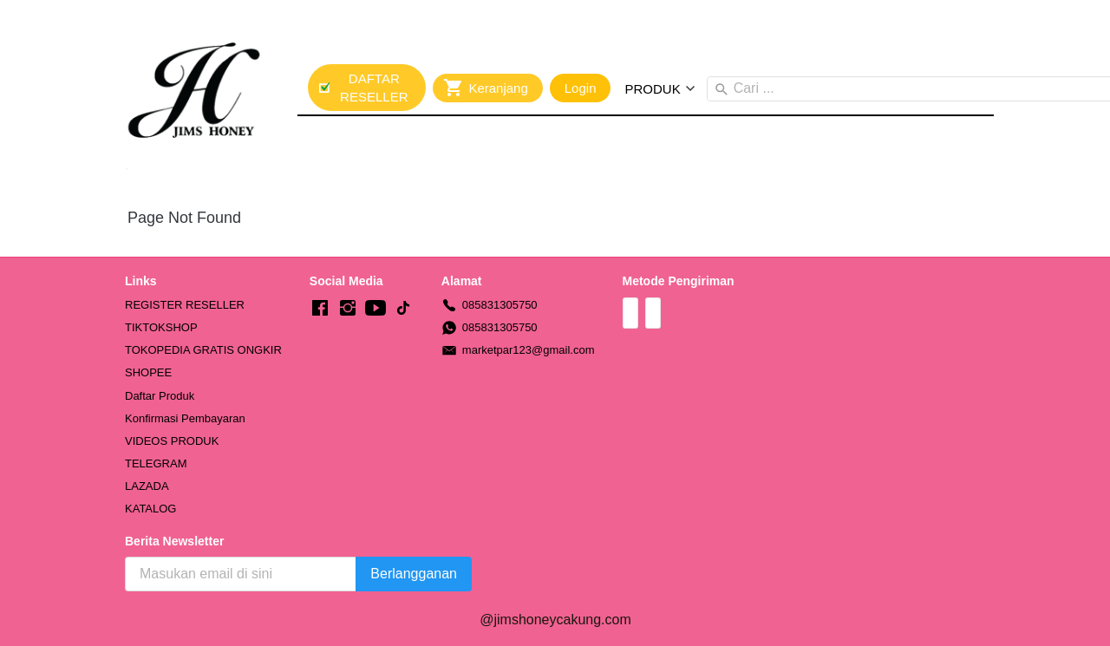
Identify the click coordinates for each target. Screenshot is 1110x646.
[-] (320, 308)
